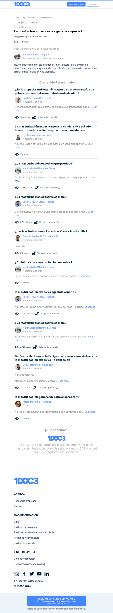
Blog (16, 522)
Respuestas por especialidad (29, 564)
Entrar (93, 4)
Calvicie (33, 22)
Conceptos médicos (25, 558)
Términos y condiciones (26, 537)
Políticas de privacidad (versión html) (34, 532)
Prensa (18, 506)
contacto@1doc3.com (28, 581)
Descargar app (76, 4)
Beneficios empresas (25, 501)
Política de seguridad (25, 543)
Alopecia (22, 22)
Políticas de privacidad (26, 527)
